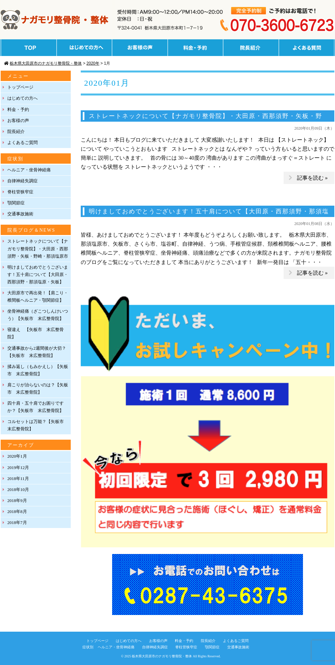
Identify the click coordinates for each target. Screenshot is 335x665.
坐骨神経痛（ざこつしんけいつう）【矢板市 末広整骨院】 (37, 315)
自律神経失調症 (22, 180)
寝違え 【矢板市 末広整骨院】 (35, 333)
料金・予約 (18, 109)
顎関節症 (16, 202)
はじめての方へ (22, 98)
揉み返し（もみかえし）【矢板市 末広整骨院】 (37, 370)
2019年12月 (18, 467)
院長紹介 (16, 131)
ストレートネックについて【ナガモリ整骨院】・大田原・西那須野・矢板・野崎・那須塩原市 (37, 248)
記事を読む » (312, 178)
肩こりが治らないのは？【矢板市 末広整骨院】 (37, 388)
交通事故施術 (20, 213)
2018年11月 (18, 478)
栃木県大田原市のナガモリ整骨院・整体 (162, 656)
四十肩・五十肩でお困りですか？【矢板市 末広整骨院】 (35, 407)
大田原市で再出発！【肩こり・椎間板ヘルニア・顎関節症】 (37, 296)
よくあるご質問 (22, 142)
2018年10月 (18, 489)
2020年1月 (17, 456)
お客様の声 (18, 120)
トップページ (20, 87)
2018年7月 (17, 522)
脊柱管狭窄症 (20, 191)
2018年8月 (17, 511)
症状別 (87, 647)
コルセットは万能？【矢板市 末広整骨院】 (37, 425)
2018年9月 (17, 500)
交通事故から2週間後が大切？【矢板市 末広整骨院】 (36, 352)
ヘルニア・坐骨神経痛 (29, 169)
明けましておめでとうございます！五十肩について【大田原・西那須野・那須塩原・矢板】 (37, 274)
